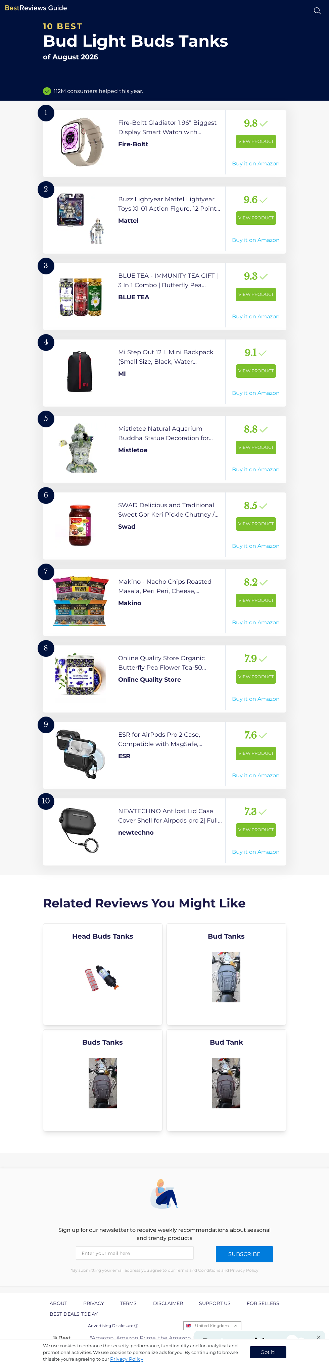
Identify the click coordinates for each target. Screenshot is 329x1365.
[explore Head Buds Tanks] (103, 974)
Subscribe (244, 1254)
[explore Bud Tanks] (226, 974)
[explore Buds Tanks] (103, 1080)
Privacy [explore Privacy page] (93, 1303)
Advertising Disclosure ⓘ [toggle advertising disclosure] (113, 1325)
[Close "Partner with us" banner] (318, 1337)
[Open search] (317, 10)
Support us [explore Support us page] (215, 1303)
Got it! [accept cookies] (268, 1352)
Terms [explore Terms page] (128, 1303)
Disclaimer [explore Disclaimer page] (168, 1303)
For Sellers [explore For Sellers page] (263, 1303)
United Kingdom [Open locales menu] (212, 1325)
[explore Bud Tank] (226, 1080)
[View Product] (164, 143)
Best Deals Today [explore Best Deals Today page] (74, 1314)
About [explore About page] (58, 1303)
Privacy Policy (126, 1359)
